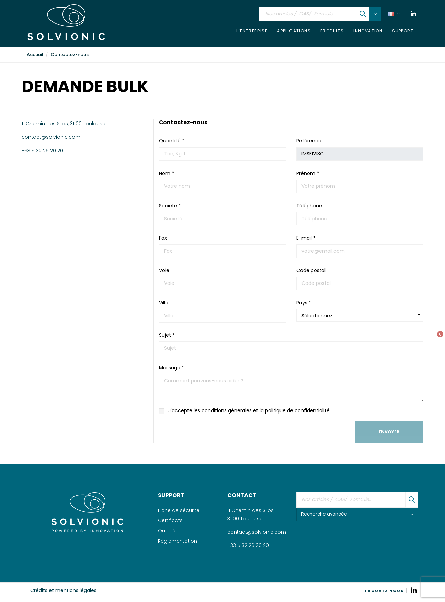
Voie (164, 270)
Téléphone (309, 205)
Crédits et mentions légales (63, 590)
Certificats (170, 520)
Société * (170, 205)
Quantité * (171, 140)
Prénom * (307, 173)
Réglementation (177, 540)
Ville (163, 302)
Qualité (166, 530)
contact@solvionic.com (51, 137)
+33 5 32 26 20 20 (42, 150)
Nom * (166, 173)
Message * (171, 367)
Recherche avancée (357, 514)
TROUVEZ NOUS (384, 590)
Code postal (311, 270)
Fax (163, 237)
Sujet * (167, 335)
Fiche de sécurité (178, 510)
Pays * (303, 302)
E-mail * (306, 237)
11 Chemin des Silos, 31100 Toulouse (63, 123)
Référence (308, 140)
